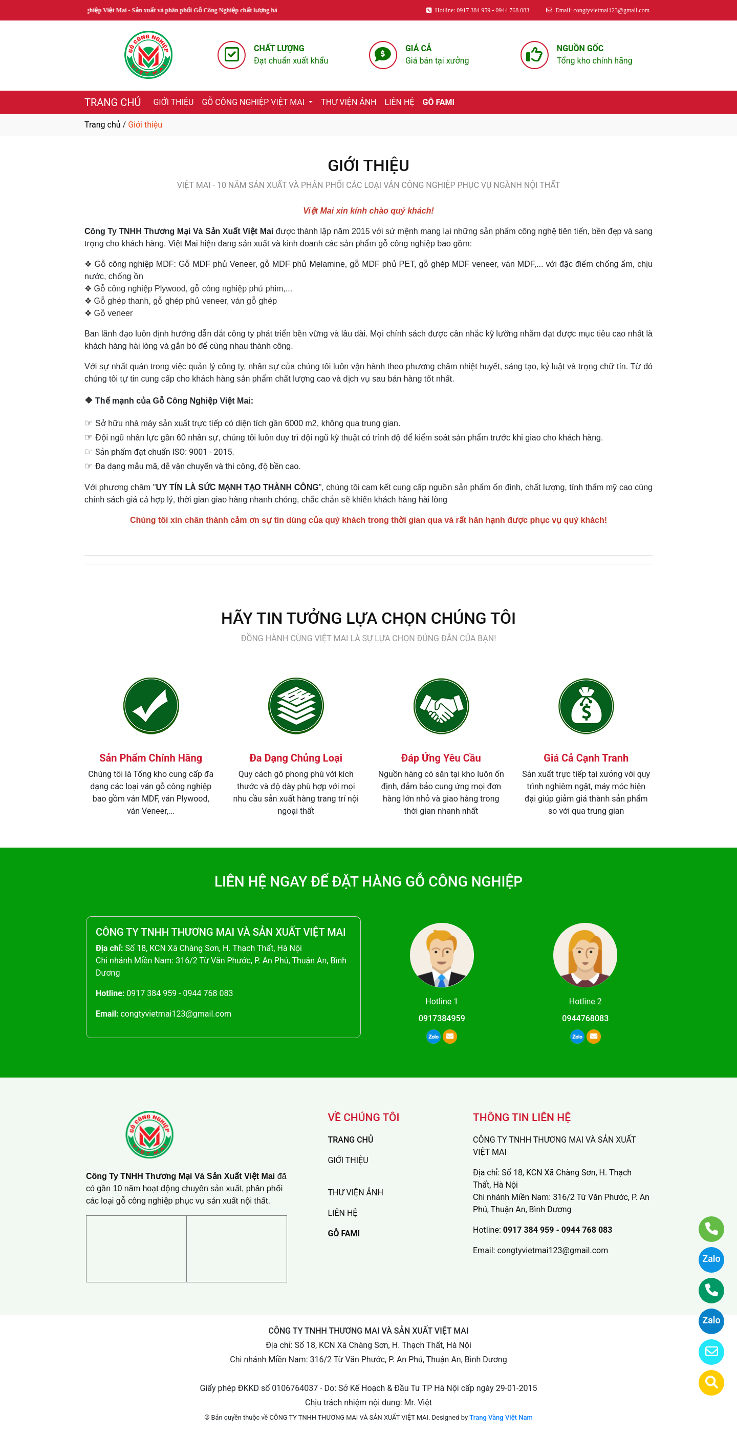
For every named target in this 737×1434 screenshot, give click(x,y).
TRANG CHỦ (112, 102)
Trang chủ (102, 125)
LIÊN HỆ (400, 102)
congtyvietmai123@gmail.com (175, 1014)
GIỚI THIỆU (173, 102)
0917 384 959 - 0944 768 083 (179, 993)
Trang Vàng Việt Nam (500, 1417)
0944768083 (585, 1018)
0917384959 (442, 1018)
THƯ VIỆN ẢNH (348, 102)
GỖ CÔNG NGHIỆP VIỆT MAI (254, 102)
